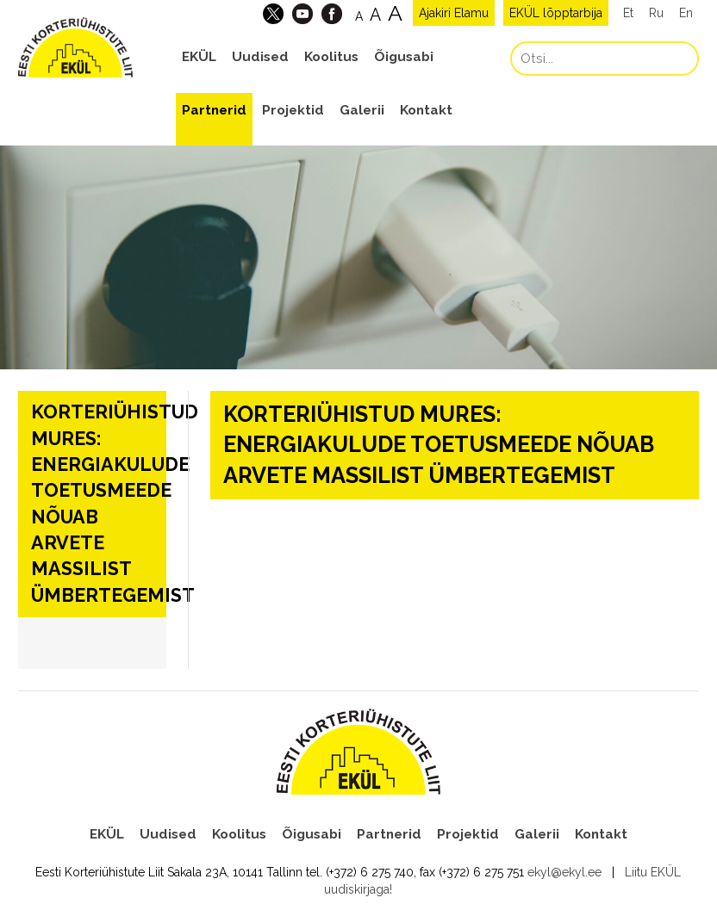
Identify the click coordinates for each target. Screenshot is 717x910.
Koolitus (331, 57)
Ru (656, 13)
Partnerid (214, 110)
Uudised (260, 57)
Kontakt (426, 110)
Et (628, 13)
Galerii (362, 110)
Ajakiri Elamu (454, 13)
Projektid (293, 110)
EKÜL (199, 57)
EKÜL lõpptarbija (555, 13)
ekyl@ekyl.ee (564, 872)
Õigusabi (403, 57)
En (686, 13)
